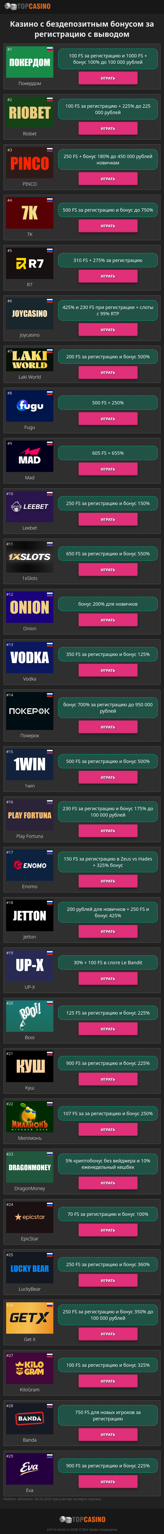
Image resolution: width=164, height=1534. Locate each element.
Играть (108, 78)
